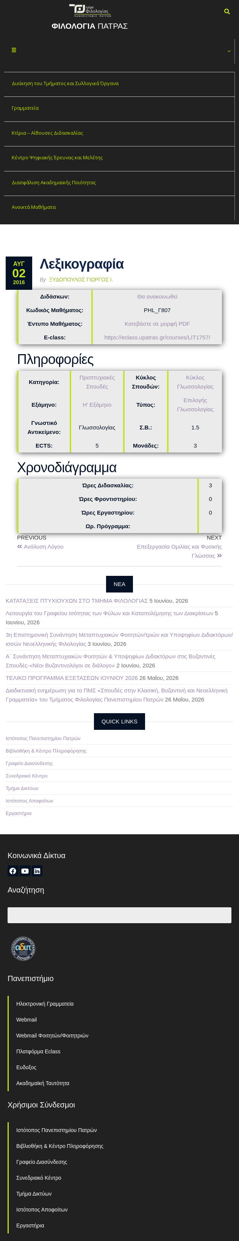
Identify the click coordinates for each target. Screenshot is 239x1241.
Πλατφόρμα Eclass (38, 1051)
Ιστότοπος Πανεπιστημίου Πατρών (43, 738)
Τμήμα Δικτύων (22, 788)
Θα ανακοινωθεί (157, 296)
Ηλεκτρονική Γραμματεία (44, 1004)
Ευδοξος (26, 1067)
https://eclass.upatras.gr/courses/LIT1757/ (157, 337)
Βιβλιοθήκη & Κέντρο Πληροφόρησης (46, 751)
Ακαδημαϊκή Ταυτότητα (42, 1083)
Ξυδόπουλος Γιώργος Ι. (81, 280)
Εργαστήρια (18, 813)
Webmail (26, 1020)
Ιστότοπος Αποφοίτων (29, 801)
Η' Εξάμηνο (97, 404)
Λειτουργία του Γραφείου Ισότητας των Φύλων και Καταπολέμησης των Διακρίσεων (109, 613)
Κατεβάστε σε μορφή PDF (157, 323)
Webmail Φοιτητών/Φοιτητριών (52, 1036)
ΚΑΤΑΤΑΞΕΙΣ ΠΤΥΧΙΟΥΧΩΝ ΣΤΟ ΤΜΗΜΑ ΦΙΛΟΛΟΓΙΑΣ (77, 600)
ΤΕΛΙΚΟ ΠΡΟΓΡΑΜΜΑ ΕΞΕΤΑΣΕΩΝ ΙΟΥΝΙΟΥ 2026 (72, 678)
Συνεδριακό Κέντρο (26, 776)
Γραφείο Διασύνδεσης (29, 763)
